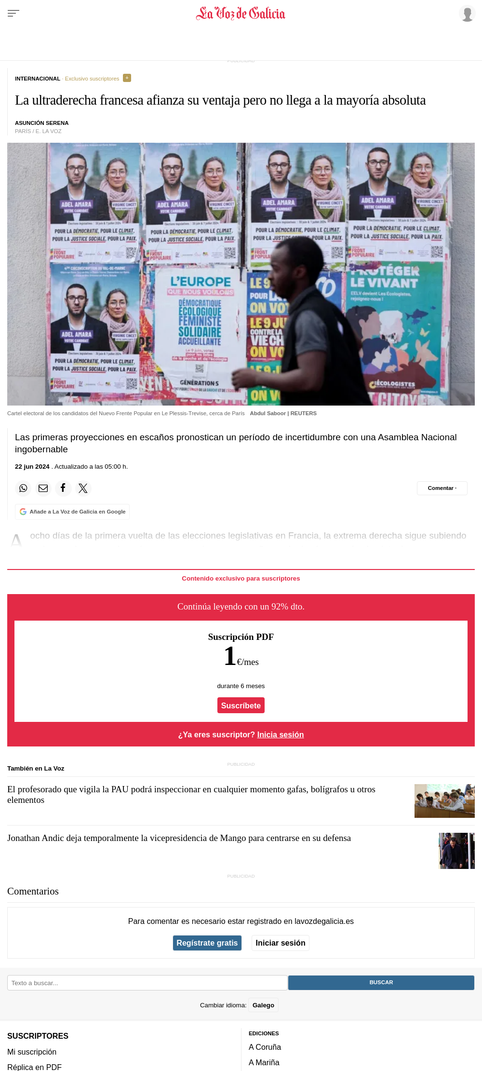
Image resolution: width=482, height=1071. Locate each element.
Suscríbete (241, 705)
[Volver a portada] (241, 13)
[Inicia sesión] (466, 13)
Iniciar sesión (281, 942)
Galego (263, 1004)
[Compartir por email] (43, 488)
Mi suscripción (31, 1051)
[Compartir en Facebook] (63, 488)
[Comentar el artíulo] (442, 488)
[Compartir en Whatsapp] (23, 488)
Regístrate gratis (207, 942)
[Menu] (13, 13)
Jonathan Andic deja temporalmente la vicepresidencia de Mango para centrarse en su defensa (179, 838)
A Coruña (265, 1047)
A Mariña (264, 1062)
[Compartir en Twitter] (83, 488)
